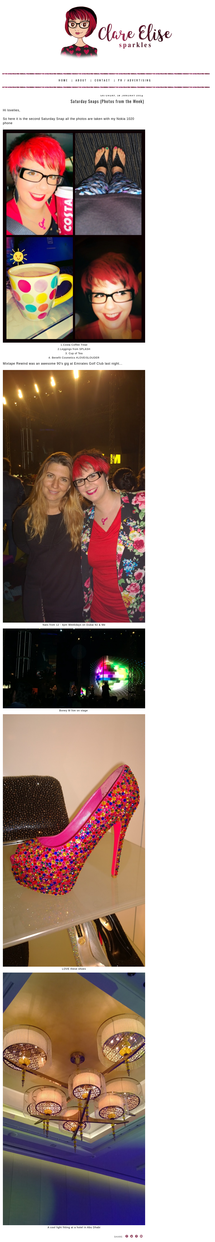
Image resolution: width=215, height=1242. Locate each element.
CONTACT (103, 80)
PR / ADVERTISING (134, 80)
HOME (63, 80)
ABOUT (81, 80)
